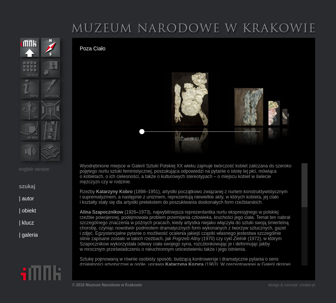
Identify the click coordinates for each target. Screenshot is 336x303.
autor (28, 198)
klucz (28, 223)
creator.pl (307, 285)
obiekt (29, 211)
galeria (30, 235)
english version (34, 169)
